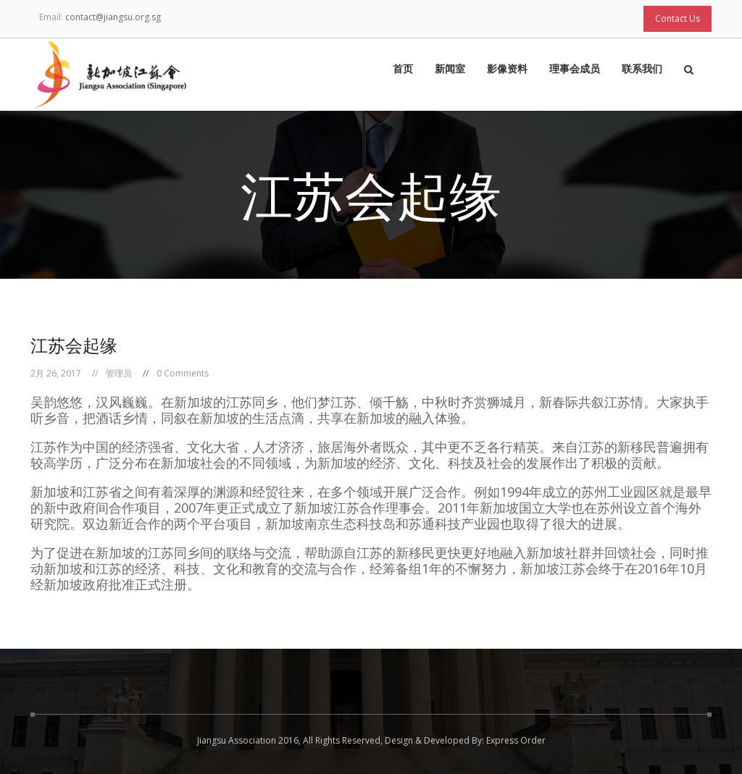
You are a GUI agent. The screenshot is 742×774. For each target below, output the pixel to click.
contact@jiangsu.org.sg (113, 17)
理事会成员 (574, 69)
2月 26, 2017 (55, 373)
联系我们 (642, 69)
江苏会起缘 (73, 345)
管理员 (119, 373)
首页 (403, 69)
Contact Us (677, 18)
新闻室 (450, 69)
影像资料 (507, 69)
